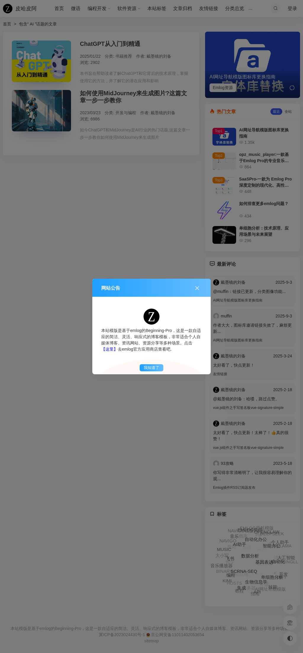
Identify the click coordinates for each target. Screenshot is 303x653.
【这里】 (109, 349)
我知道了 (151, 367)
